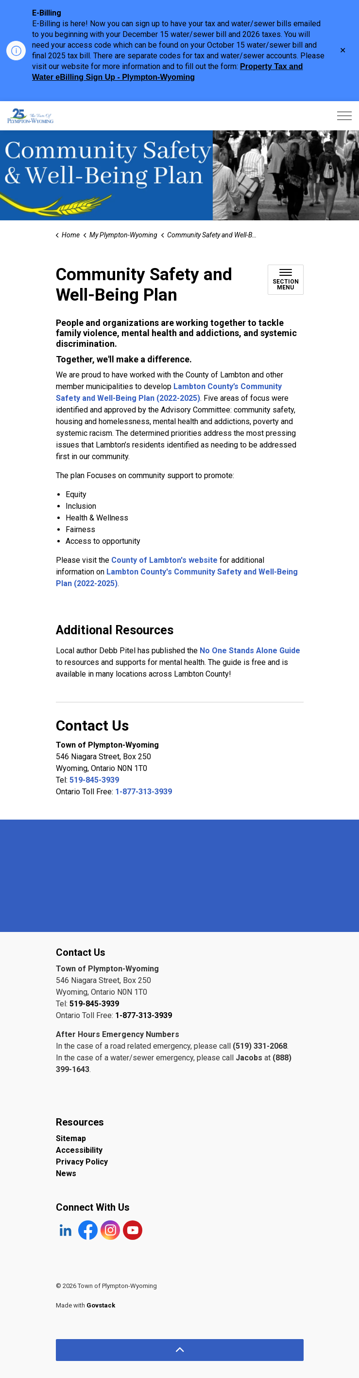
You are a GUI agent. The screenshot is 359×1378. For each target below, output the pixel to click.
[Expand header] (344, 115)
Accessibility (79, 1150)
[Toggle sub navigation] (286, 280)
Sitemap (71, 1138)
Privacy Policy (82, 1161)
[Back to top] (180, 1350)
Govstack (100, 1305)
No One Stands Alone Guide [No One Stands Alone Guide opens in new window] (250, 650)
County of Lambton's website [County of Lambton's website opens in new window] (164, 560)
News (66, 1173)
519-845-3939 (94, 780)
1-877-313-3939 (143, 791)
